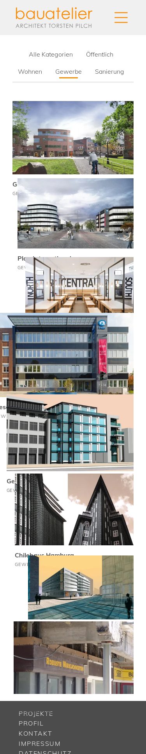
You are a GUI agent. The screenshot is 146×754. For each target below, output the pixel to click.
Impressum (40, 743)
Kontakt (35, 733)
